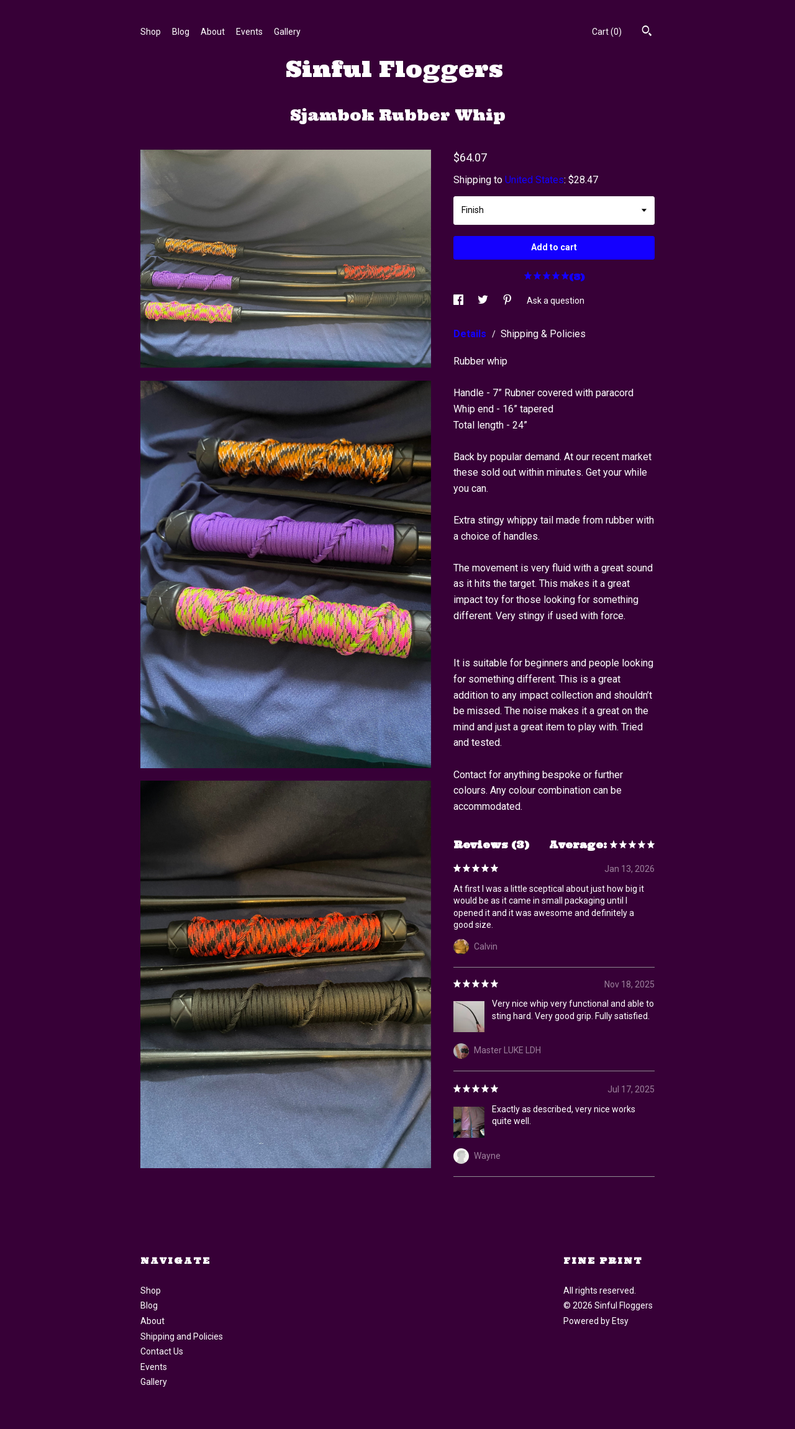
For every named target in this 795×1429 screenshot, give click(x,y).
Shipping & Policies (543, 334)
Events (249, 32)
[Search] (647, 32)
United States (534, 180)
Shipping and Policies (181, 1336)
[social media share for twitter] (484, 301)
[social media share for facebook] (459, 301)
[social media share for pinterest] (508, 301)
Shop (150, 32)
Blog (180, 32)
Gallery (287, 32)
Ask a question (555, 301)
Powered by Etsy (596, 1321)
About (213, 32)
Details (471, 334)
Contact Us (161, 1351)
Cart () (607, 32)
